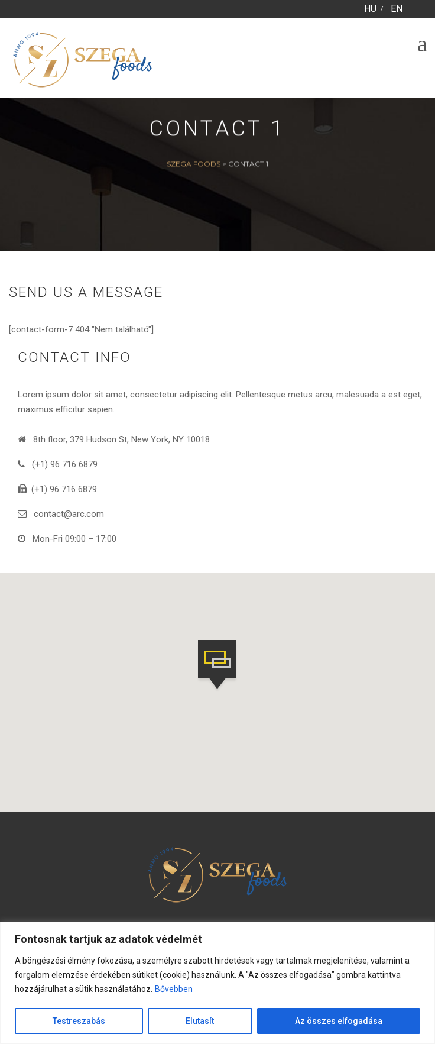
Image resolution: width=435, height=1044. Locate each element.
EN (396, 8)
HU (370, 8)
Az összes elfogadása (338, 1021)
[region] (217, 983)
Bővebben (174, 989)
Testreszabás (79, 1021)
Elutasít (200, 1021)
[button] (217, 666)
